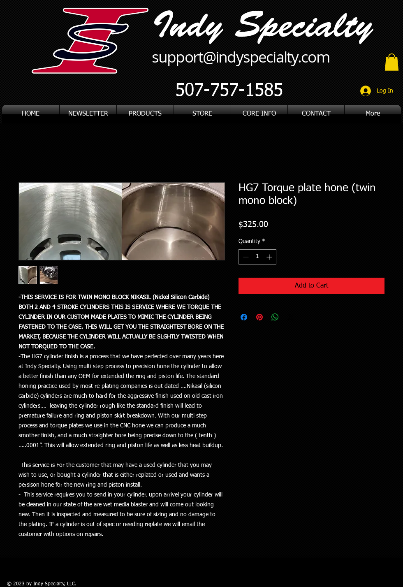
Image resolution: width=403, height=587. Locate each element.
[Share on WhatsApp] (275, 317)
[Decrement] (245, 257)
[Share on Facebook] (244, 317)
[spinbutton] (257, 257)
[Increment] (270, 257)
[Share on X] (291, 317)
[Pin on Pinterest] (259, 317)
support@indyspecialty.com (240, 56)
